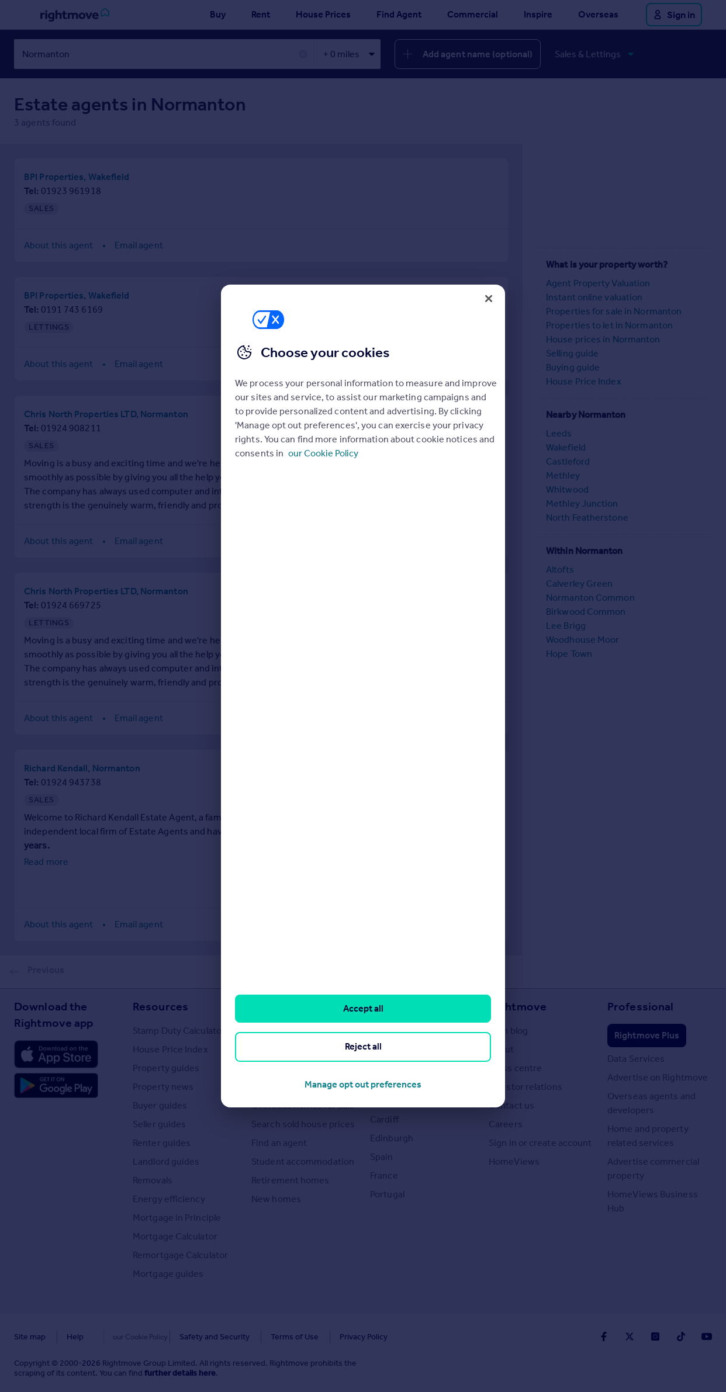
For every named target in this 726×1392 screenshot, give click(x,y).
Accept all (363, 1008)
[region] (363, 696)
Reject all (363, 1046)
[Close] (489, 298)
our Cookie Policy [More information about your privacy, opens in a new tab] (323, 453)
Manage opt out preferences (363, 1084)
